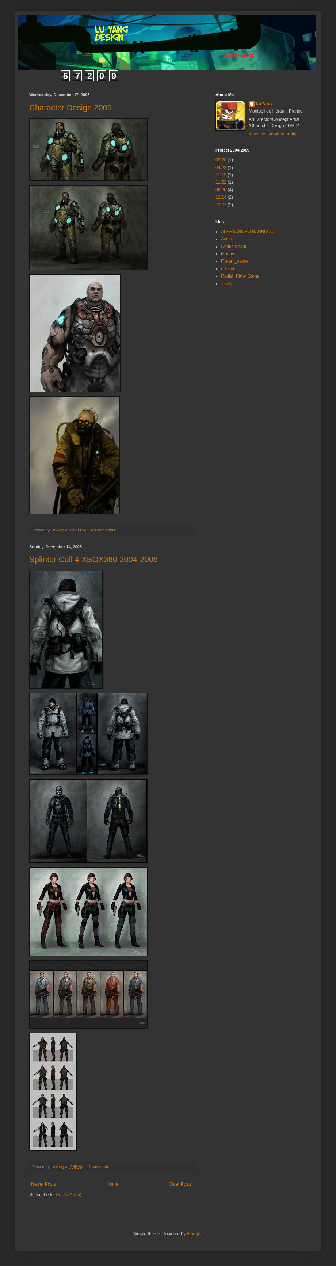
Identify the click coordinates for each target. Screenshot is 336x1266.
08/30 (220, 189)
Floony (227, 253)
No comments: (104, 530)
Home (112, 1184)
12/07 (220, 204)
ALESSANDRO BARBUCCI (248, 231)
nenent (227, 268)
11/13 (220, 175)
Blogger (194, 1233)
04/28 (220, 167)
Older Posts (180, 1184)
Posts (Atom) (68, 1194)
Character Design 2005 (70, 107)
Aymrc (227, 238)
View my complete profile (273, 133)
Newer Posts (43, 1184)
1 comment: (99, 1166)
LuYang (264, 103)
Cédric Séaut (233, 246)
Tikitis (226, 283)
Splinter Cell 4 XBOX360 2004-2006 (93, 559)
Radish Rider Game (240, 276)
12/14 (220, 197)
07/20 (220, 160)
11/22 (220, 182)
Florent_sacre (234, 261)
